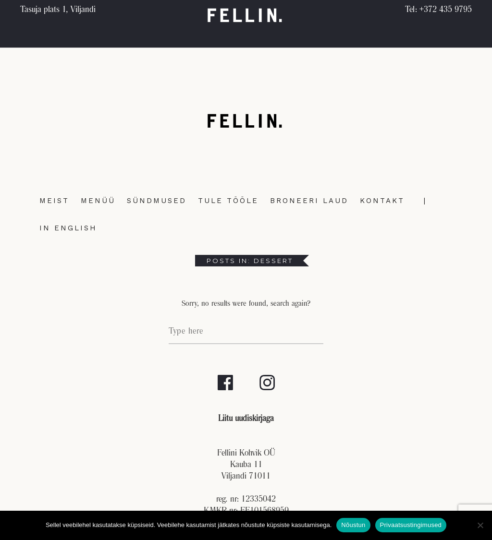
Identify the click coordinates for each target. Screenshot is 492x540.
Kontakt (382, 200)
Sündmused (156, 200)
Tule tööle (228, 200)
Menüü (98, 200)
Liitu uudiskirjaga (246, 419)
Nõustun (353, 524)
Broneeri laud (309, 200)
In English (68, 228)
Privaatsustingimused (411, 524)
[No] (480, 525)
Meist (54, 200)
